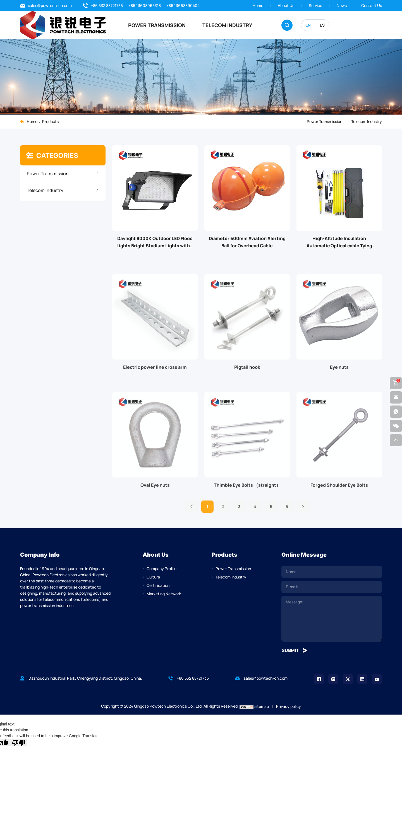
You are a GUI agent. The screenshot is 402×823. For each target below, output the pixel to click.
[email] (331, 587)
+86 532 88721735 (103, 5)
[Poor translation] (18, 742)
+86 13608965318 (144, 5)
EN (308, 25)
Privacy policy (288, 706)
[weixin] (396, 426)
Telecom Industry (227, 25)
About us (286, 5)
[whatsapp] (396, 411)
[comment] (331, 619)
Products (50, 121)
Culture (153, 577)
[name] (331, 572)
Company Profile (161, 568)
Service (315, 5)
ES (322, 25)
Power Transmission (157, 25)
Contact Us (371, 5)
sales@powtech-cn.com (46, 5)
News (342, 5)
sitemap (261, 706)
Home (258, 5)
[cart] (396, 383)
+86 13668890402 (183, 5)
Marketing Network (164, 593)
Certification (158, 585)
